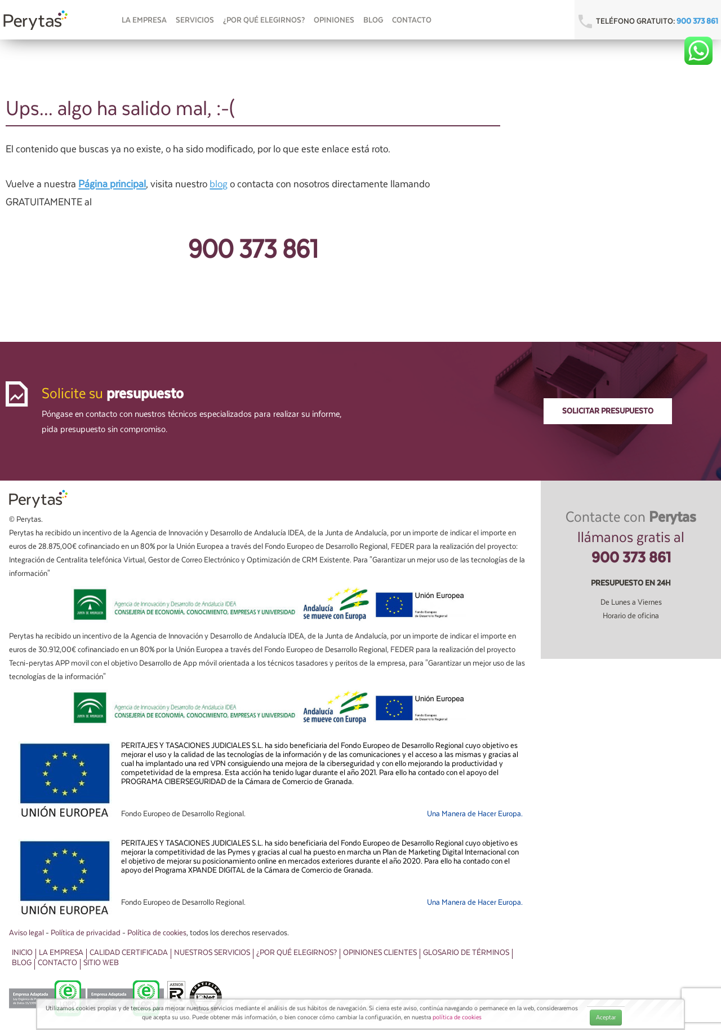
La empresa (144, 20)
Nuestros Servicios (212, 952)
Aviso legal (26, 932)
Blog (373, 20)
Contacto (411, 20)
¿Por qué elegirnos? (264, 20)
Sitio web (101, 962)
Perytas (36, 20)
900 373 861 (697, 21)
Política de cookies (156, 932)
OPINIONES (334, 20)
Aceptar (606, 1017)
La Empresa (61, 952)
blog (219, 184)
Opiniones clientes (380, 952)
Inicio (22, 952)
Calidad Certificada (129, 952)
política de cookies (457, 1017)
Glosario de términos (466, 952)
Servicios (195, 20)
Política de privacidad (86, 932)
